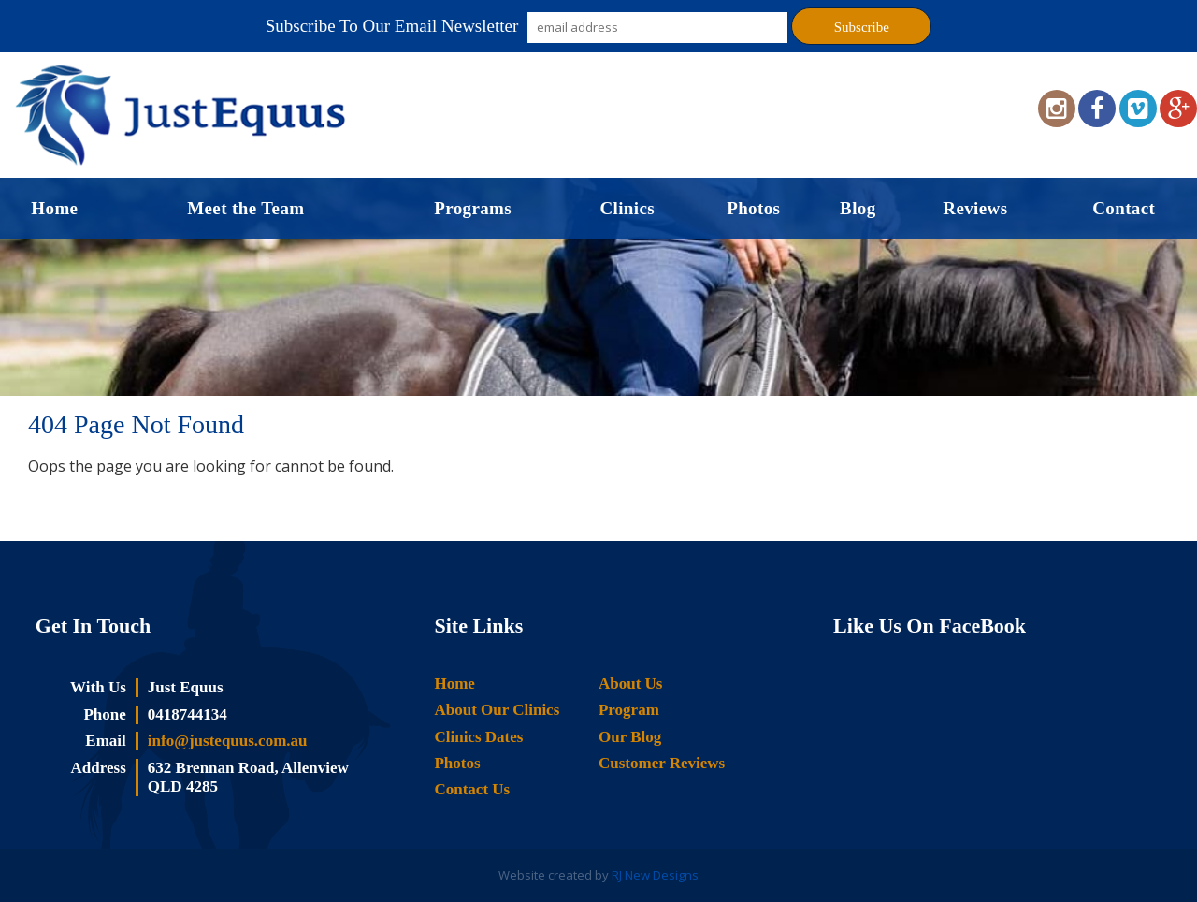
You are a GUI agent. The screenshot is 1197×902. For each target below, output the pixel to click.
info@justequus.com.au (228, 740)
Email (105, 740)
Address (98, 768)
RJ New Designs (655, 874)
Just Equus (186, 687)
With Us (98, 687)
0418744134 (187, 714)
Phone (104, 714)
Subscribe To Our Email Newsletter (392, 26)
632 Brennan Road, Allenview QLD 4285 (248, 777)
